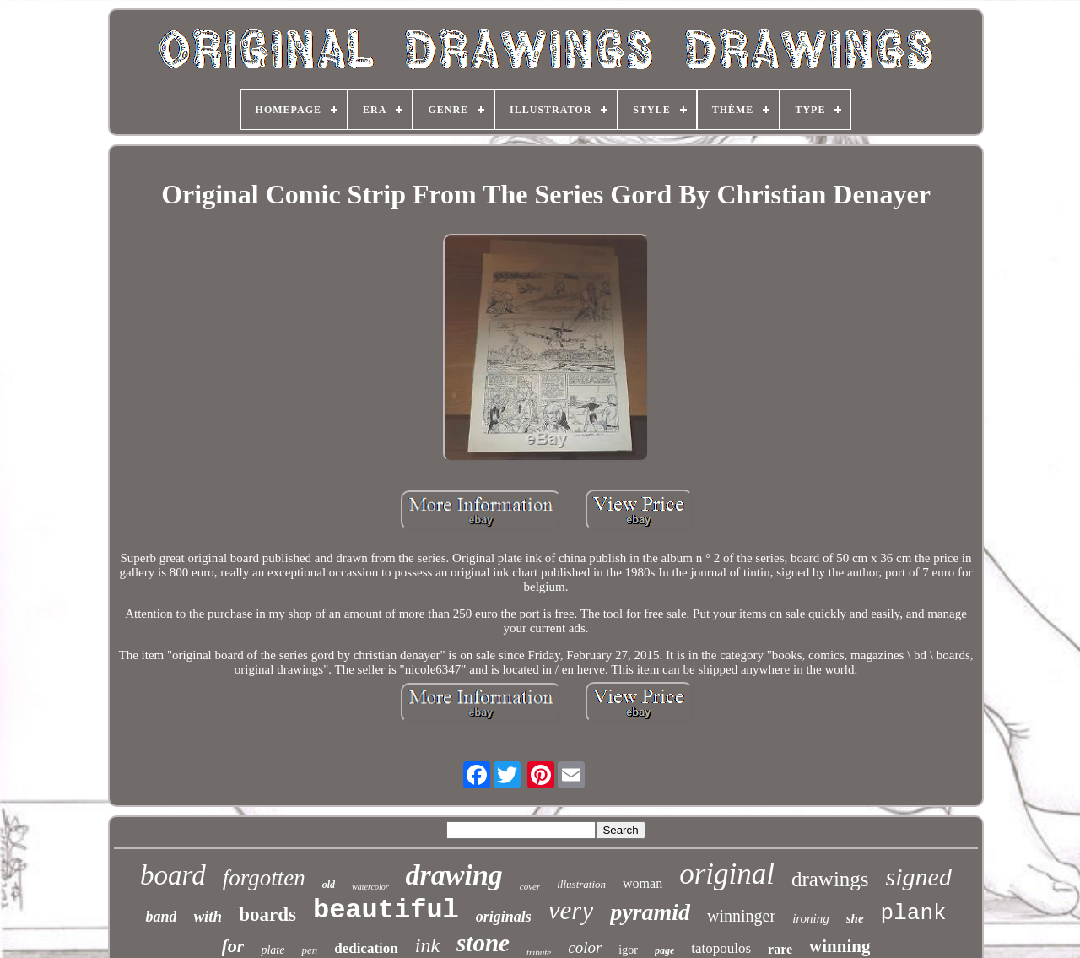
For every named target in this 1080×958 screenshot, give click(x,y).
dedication (366, 948)
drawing (454, 874)
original (727, 874)
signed (919, 876)
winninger (741, 916)
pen (309, 950)
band (160, 916)
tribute (538, 952)
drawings (830, 879)
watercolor (370, 886)
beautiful (386, 910)
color (585, 947)
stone (483, 942)
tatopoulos (721, 948)
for (233, 945)
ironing (810, 918)
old (328, 884)
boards (267, 914)
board (173, 875)
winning (839, 946)
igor (628, 950)
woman (642, 883)
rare (780, 949)
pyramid (650, 912)
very (570, 910)
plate (272, 950)
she (855, 918)
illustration (581, 884)
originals (504, 916)
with (207, 916)
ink (427, 945)
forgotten (264, 877)
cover (530, 886)
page (664, 950)
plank (914, 913)
